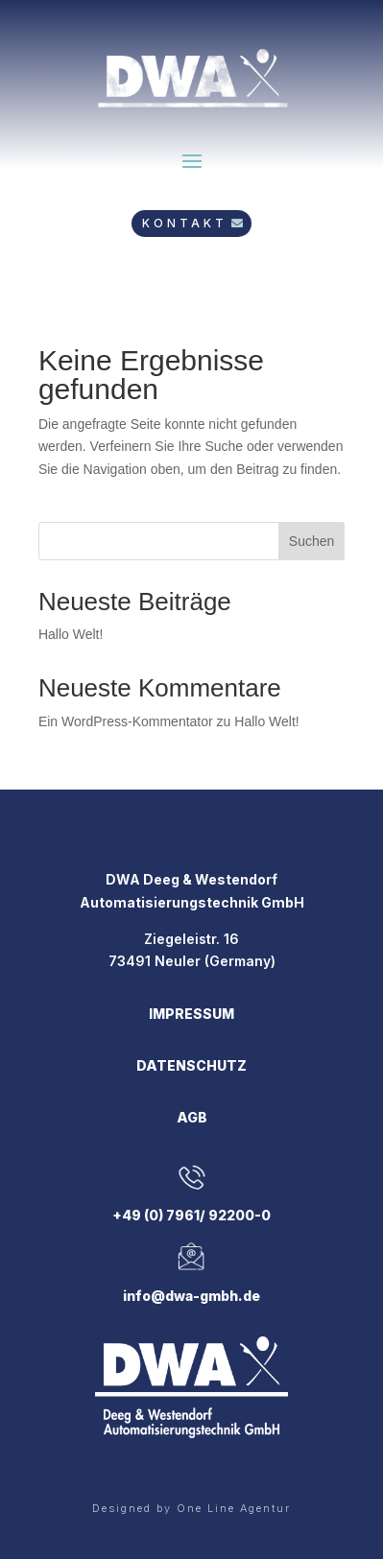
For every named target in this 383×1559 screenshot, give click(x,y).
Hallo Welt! (70, 634)
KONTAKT (184, 223)
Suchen (311, 541)
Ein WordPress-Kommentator (125, 721)
